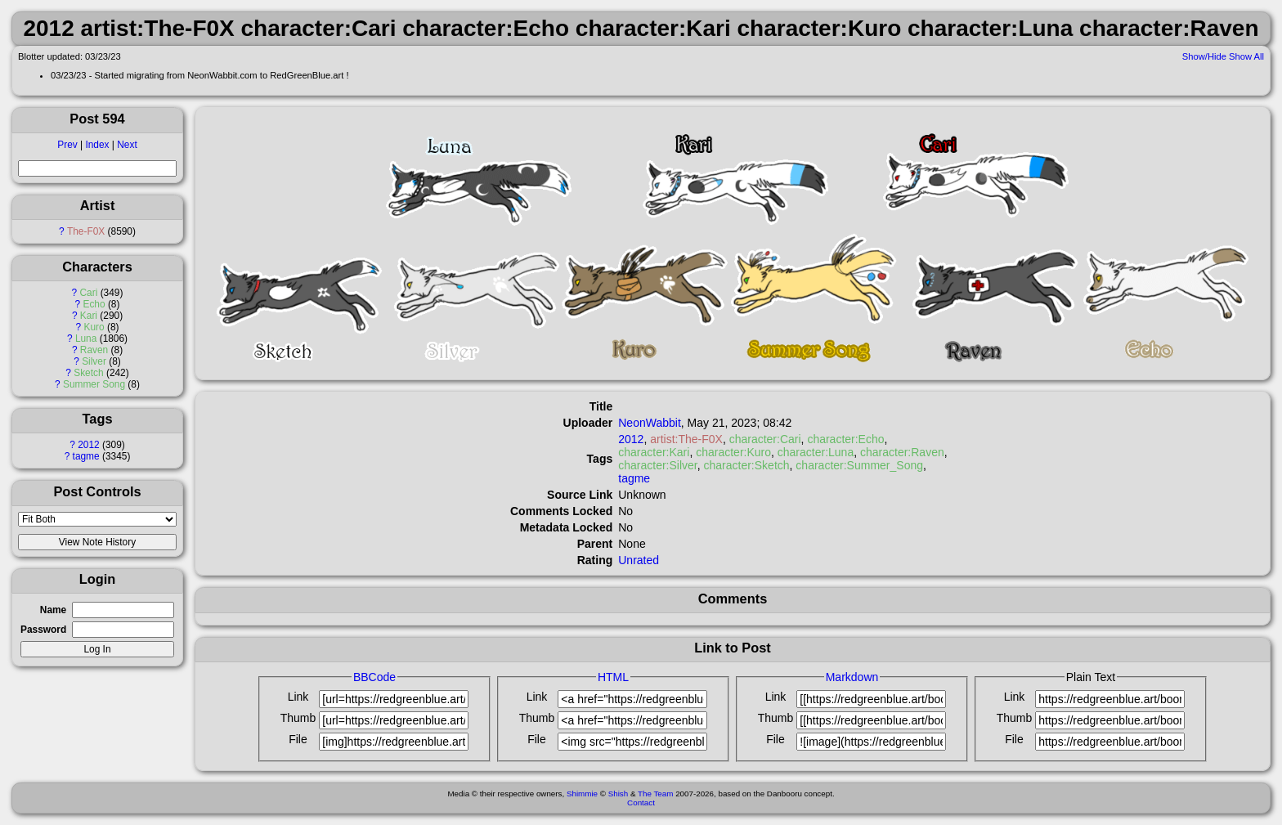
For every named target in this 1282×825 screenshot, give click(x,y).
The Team (655, 793)
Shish (618, 793)
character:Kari (653, 452)
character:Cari (765, 439)
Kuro (93, 327)
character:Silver (657, 465)
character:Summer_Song (859, 465)
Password (43, 629)
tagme (86, 456)
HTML (613, 677)
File (298, 739)
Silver (94, 361)
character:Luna (816, 452)
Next (127, 144)
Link (298, 696)
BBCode (374, 677)
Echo (94, 304)
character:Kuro (733, 452)
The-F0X (86, 231)
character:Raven (902, 452)
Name (53, 610)
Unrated (638, 560)
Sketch (88, 373)
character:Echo (845, 439)
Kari (88, 315)
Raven (94, 350)
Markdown (852, 677)
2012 (88, 445)
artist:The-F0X (686, 439)
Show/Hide (1204, 56)
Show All (1246, 56)
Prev (67, 144)
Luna (85, 338)
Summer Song (94, 384)
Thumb (298, 717)
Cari (89, 292)
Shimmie (582, 793)
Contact (641, 802)
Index (97, 144)
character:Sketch (747, 465)
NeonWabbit (649, 422)
